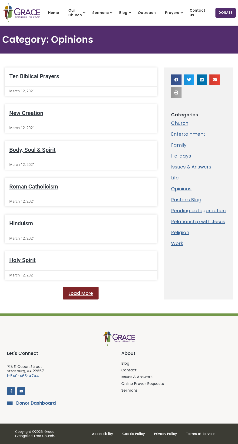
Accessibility (102, 433)
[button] (81, 293)
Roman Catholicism (33, 186)
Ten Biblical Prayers (34, 76)
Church (179, 123)
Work (177, 243)
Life (175, 178)
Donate (225, 12)
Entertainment (188, 134)
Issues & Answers (191, 167)
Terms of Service (200, 433)
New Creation (26, 113)
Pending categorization (198, 210)
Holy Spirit (22, 260)
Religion (180, 232)
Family (178, 145)
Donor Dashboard (36, 403)
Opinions (181, 188)
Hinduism (21, 223)
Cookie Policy (133, 433)
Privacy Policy (165, 433)
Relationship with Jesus (198, 221)
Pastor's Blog (186, 199)
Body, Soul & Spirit (32, 150)
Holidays (181, 156)
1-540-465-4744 (23, 376)
